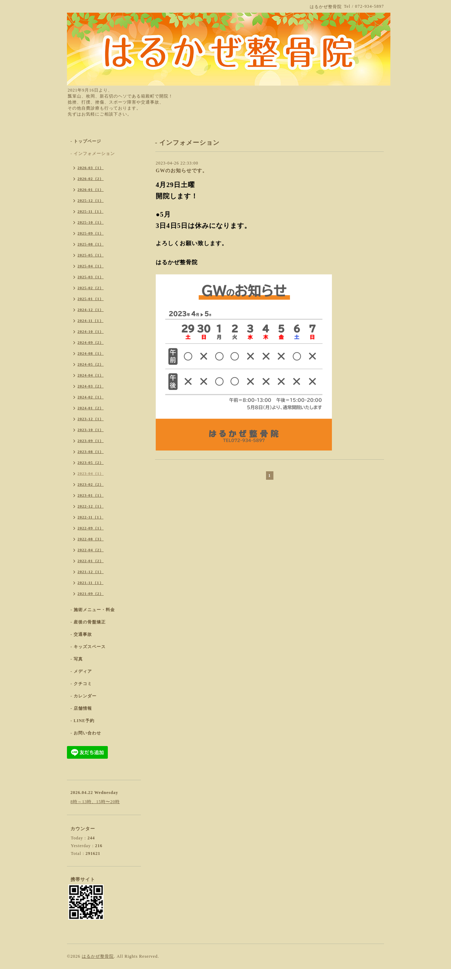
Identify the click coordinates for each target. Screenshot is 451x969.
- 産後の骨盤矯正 (88, 622)
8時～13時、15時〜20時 (95, 801)
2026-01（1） (91, 189)
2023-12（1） (91, 419)
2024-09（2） (91, 342)
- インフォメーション (92, 153)
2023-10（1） (91, 430)
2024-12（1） (91, 310)
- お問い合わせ (85, 733)
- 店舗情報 (81, 708)
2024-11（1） (91, 320)
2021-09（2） (91, 593)
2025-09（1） (91, 233)
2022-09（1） (91, 528)
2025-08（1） (91, 244)
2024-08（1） (91, 353)
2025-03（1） (91, 277)
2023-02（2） (91, 484)
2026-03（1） (91, 168)
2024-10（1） (91, 331)
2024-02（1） (91, 397)
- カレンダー (83, 696)
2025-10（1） (91, 222)
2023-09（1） (91, 441)
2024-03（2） (91, 386)
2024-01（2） (91, 408)
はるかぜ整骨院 (98, 956)
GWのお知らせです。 (182, 170)
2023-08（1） (91, 451)
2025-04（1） (91, 266)
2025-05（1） (91, 255)
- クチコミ (81, 683)
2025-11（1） (91, 211)
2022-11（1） (91, 517)
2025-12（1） (91, 200)
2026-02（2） (91, 178)
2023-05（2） (91, 462)
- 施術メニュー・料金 (92, 609)
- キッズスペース (88, 646)
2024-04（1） (91, 375)
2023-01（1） (91, 495)
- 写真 (76, 659)
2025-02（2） (91, 288)
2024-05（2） (91, 364)
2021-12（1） (91, 572)
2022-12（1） (91, 506)
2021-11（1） (91, 582)
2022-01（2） (91, 561)
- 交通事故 (81, 634)
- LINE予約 (82, 720)
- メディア (81, 671)
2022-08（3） (91, 539)
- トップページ (85, 141)
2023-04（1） (91, 473)
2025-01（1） (91, 299)
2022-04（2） (91, 550)
